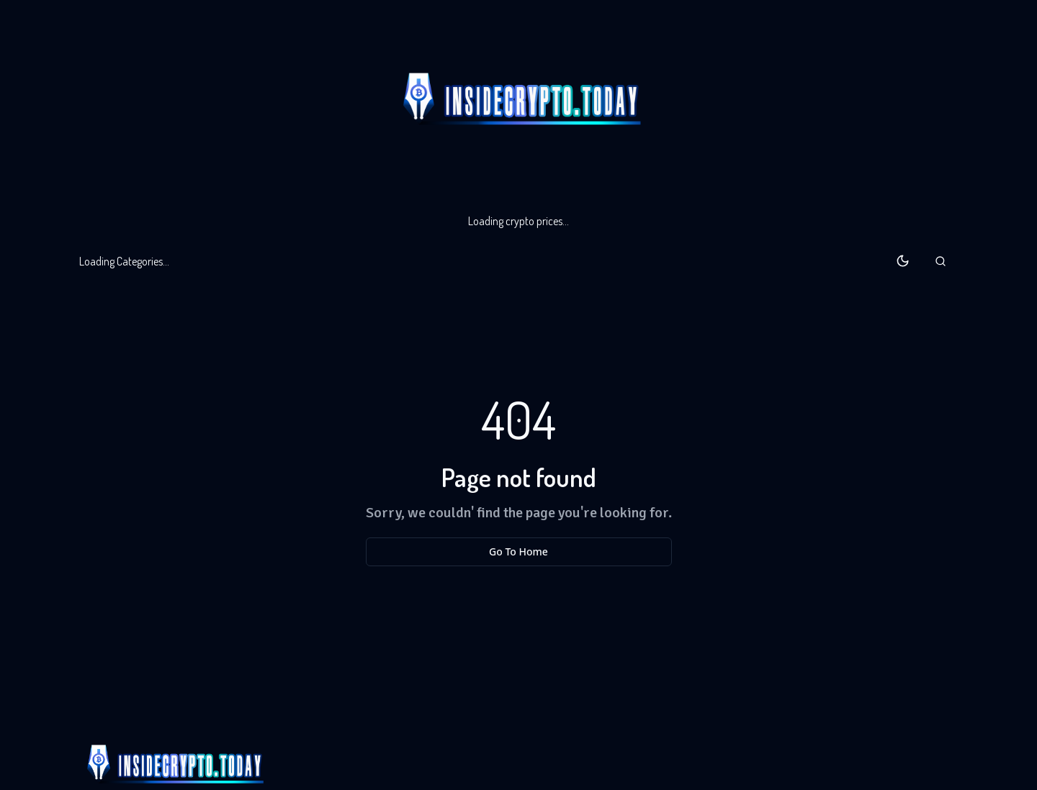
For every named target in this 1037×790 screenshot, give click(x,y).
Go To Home (518, 551)
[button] (940, 261)
